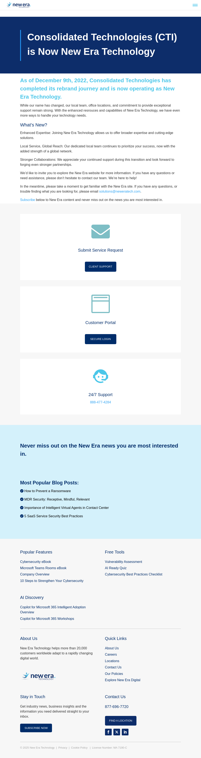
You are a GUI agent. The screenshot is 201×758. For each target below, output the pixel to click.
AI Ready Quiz (116, 568)
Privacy (63, 747)
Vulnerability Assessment (123, 562)
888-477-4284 (100, 402)
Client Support (100, 266)
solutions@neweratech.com (119, 191)
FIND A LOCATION (120, 720)
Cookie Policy (79, 747)
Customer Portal (100, 322)
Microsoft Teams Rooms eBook (43, 568)
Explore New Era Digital (122, 680)
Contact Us (113, 667)
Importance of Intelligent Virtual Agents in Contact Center (66, 508)
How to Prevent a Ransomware (47, 491)
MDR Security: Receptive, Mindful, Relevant (56, 499)
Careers (111, 654)
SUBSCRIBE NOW (36, 728)
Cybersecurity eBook (35, 562)
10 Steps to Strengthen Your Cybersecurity (52, 581)
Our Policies (114, 674)
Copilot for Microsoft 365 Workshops (47, 618)
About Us (112, 648)
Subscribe (27, 200)
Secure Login (100, 339)
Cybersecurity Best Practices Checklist (133, 574)
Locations (112, 661)
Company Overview (34, 574)
